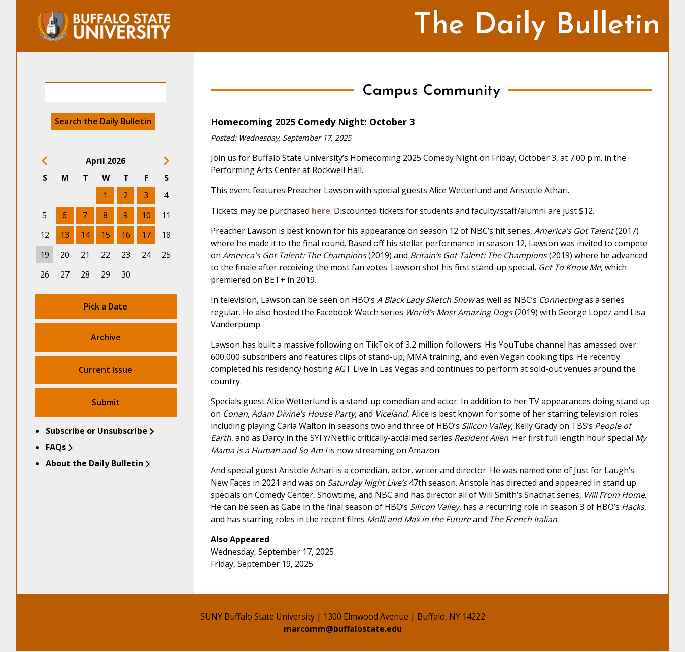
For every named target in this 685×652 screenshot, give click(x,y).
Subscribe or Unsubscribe (96, 430)
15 (105, 235)
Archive (106, 337)
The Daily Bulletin (537, 26)
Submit (106, 402)
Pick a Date (105, 306)
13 (65, 235)
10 (146, 215)
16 (125, 235)
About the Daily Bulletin (94, 463)
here (321, 210)
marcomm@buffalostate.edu (343, 628)
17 (146, 235)
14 (85, 235)
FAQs (56, 447)
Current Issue (105, 369)
